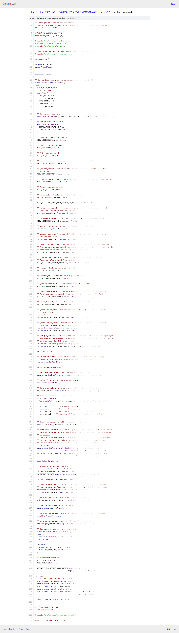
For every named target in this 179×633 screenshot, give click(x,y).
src (102, 12)
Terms (28, 629)
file (80, 18)
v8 (107, 12)
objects (120, 12)
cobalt (32, 12)
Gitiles (15, 629)
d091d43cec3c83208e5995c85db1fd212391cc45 (71, 12)
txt (168, 629)
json (175, 629)
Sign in (174, 4)
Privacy (22, 629)
